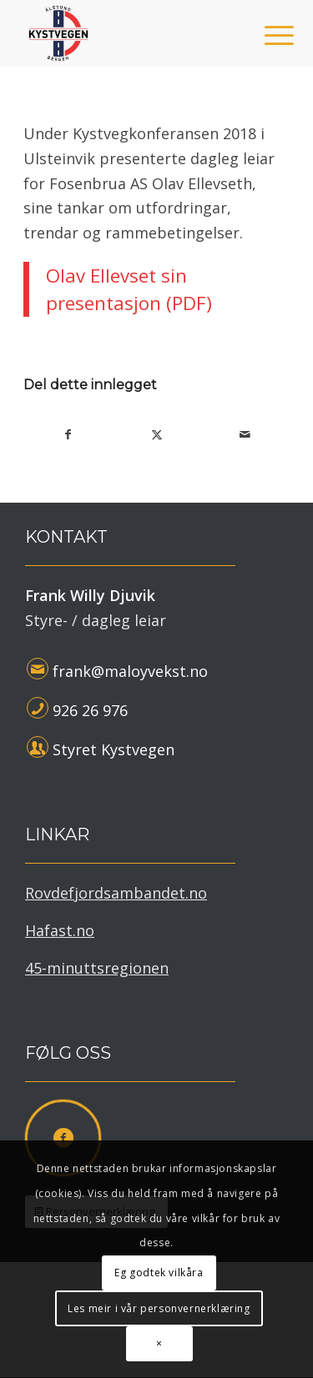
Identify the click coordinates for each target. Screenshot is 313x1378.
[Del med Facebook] (68, 434)
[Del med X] (157, 434)
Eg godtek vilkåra (158, 1272)
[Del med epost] (245, 434)
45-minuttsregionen (97, 968)
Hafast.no (59, 930)
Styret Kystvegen (113, 749)
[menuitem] (266, 35)
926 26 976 (90, 710)
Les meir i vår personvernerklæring (159, 1308)
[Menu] (266, 35)
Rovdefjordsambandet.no (116, 893)
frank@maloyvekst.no (130, 671)
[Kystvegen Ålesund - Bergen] (129, 33)
